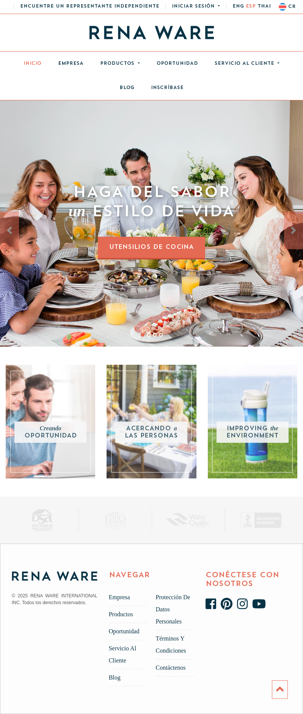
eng (238, 6)
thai (264, 6)
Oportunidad (177, 63)
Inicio (37, 61)
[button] (196, 6)
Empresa (70, 63)
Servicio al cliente (245, 63)
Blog (126, 88)
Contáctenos (170, 667)
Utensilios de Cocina (151, 247)
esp (251, 6)
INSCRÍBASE (167, 88)
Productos (118, 63)
